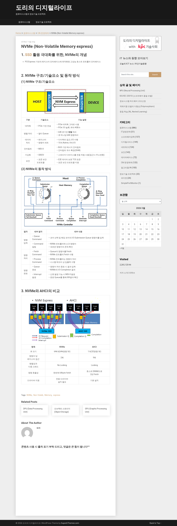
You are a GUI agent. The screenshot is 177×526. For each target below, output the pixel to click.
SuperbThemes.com (70, 523)
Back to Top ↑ (155, 523)
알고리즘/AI (126, 168)
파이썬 (124, 178)
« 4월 (122, 248)
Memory (48, 395)
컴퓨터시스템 (24, 22)
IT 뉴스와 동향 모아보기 (134, 58)
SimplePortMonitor (129, 183)
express (56, 395)
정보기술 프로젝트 (44, 22)
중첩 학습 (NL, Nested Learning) (133, 112)
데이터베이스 (127, 157)
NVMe (29, 395)
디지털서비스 (127, 142)
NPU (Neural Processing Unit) (132, 90)
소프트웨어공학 (128, 137)
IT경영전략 (126, 132)
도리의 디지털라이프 (44, 7)
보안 (123, 152)
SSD (28, 55)
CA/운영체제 (43, 33)
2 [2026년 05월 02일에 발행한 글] (158, 219)
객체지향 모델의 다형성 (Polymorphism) (137, 106)
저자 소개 (124, 273)
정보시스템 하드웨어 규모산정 (133, 101)
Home (18, 33)
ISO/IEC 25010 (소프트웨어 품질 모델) (136, 96)
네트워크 (125, 147)
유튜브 (132, 273)
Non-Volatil (38, 395)
